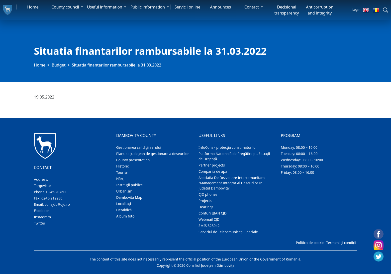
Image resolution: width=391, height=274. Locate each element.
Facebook (42, 210)
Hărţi (120, 178)
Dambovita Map (129, 197)
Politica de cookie (310, 242)
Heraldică (124, 210)
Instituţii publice (129, 184)
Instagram (42, 216)
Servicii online (187, 7)
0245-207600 (57, 192)
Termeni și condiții (341, 242)
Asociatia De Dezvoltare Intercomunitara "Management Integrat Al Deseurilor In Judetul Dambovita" (231, 182)
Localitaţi (123, 203)
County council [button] (65, 7)
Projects (204, 200)
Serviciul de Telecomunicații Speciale (228, 232)
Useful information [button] (105, 7)
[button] (385, 10)
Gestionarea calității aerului (138, 147)
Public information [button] (148, 7)
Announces (220, 7)
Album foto (125, 216)
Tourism (122, 172)
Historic (122, 166)
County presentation (133, 160)
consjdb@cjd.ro (57, 204)
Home (33, 7)
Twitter (39, 223)
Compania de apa (212, 171)
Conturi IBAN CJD (212, 213)
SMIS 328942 (209, 225)
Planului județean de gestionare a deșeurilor (152, 153)
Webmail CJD (208, 219)
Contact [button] (252, 7)
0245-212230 (52, 198)
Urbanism (124, 191)
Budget (59, 65)
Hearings (205, 206)
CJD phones (207, 194)
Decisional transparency (286, 10)
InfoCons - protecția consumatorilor (227, 147)
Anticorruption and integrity (319, 10)
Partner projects (211, 165)
